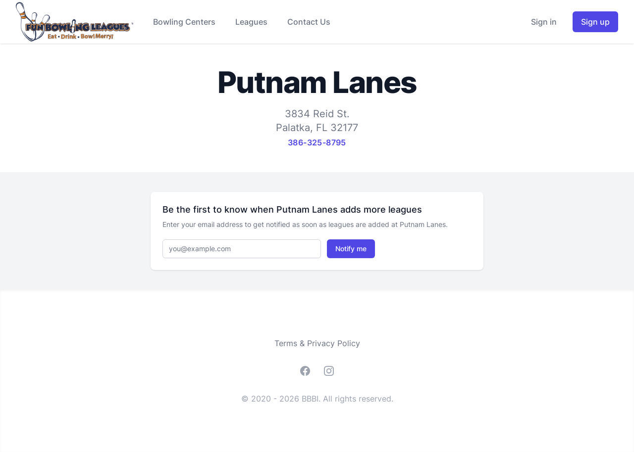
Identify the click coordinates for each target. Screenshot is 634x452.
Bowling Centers (184, 22)
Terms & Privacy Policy (317, 343)
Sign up (595, 22)
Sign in (544, 22)
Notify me (351, 248)
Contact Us (308, 22)
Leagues (251, 22)
